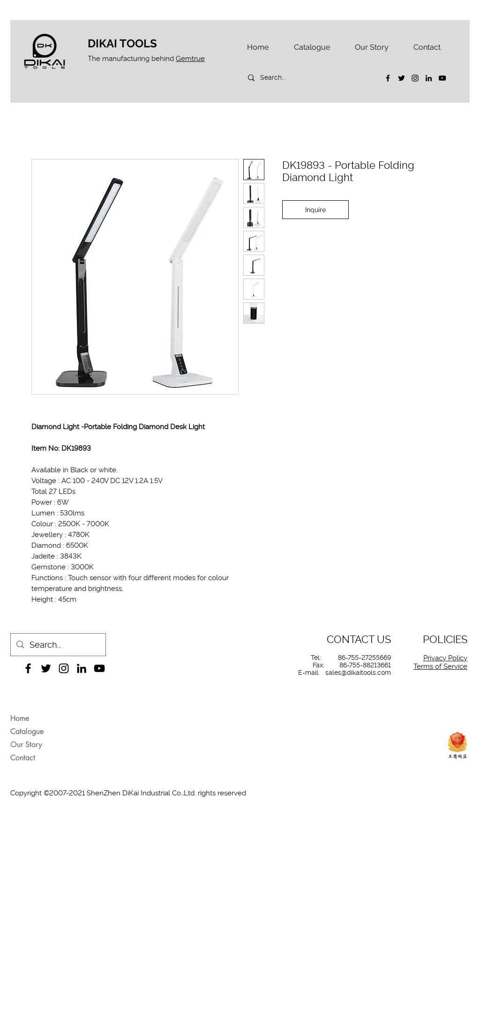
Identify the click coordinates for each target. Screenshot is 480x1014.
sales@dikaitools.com (358, 672)
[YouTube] (442, 78)
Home (19, 718)
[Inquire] (315, 209)
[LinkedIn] (428, 78)
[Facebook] (387, 78)
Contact (22, 758)
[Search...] (308, 77)
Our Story (26, 744)
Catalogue (27, 731)
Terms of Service (440, 666)
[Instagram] (415, 78)
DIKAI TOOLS (122, 43)
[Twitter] (401, 78)
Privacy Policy (445, 658)
